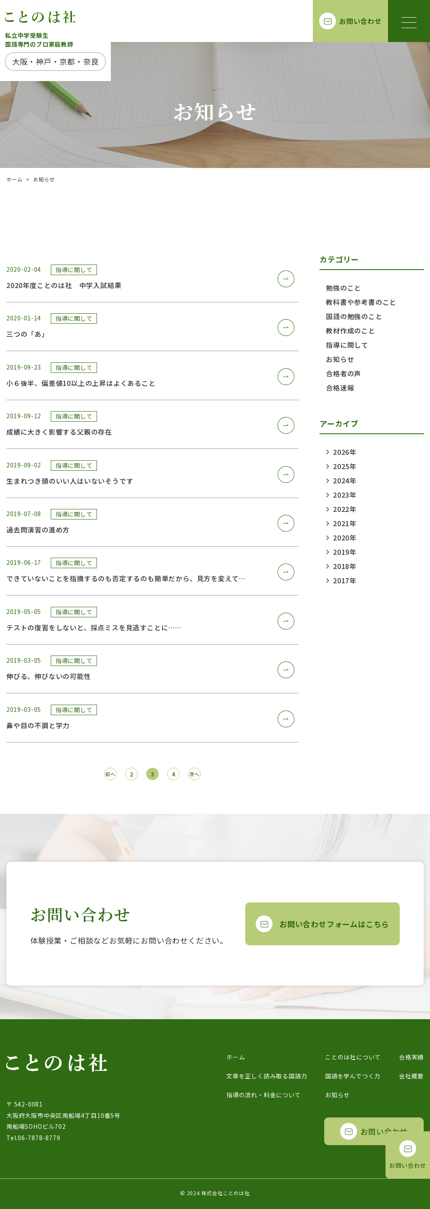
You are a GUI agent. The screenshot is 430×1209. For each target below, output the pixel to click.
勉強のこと (345, 288)
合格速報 (342, 388)
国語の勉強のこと (356, 316)
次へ (194, 774)
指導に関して (349, 345)
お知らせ (342, 359)
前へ (110, 774)
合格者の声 (345, 373)
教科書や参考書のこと (363, 302)
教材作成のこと (352, 330)
